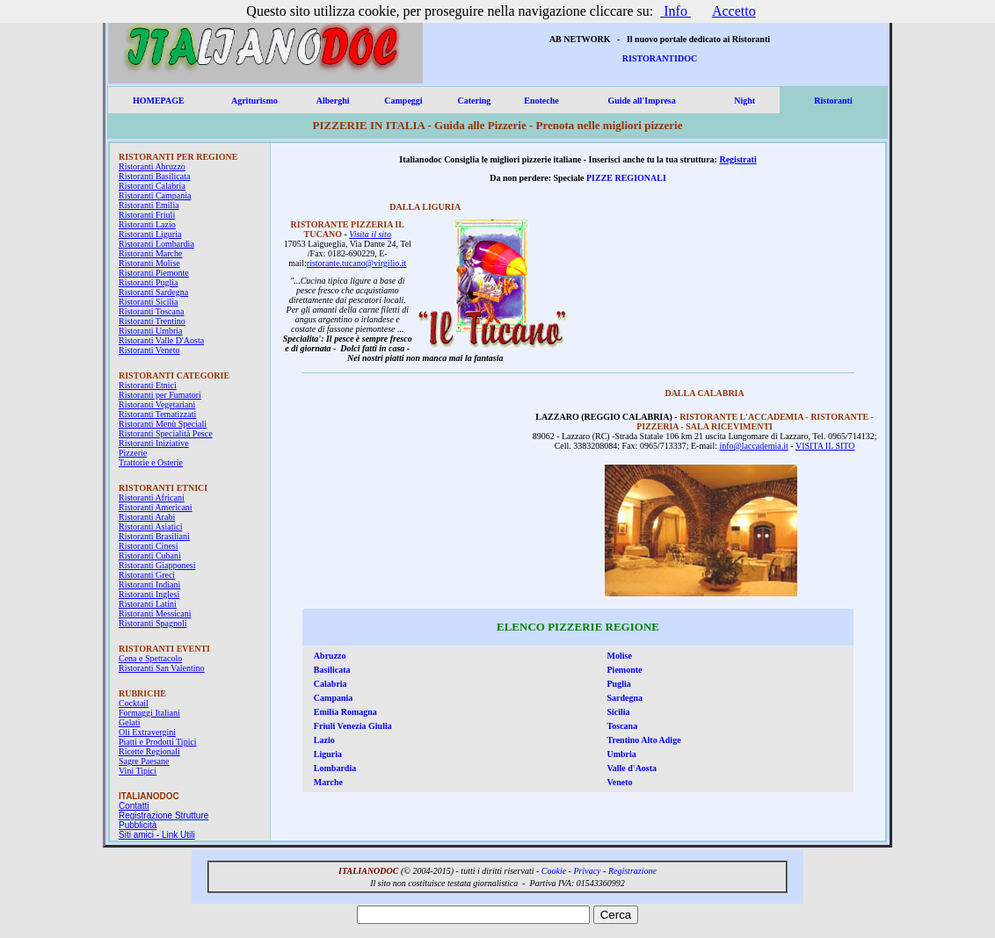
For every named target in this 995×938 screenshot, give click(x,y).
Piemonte (625, 670)
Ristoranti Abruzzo (152, 166)
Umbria (621, 754)
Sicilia (618, 712)
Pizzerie (133, 453)
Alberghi (333, 100)
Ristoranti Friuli (147, 215)
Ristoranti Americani (155, 507)
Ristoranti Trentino (152, 321)
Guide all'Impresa (641, 100)
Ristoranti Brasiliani (154, 536)
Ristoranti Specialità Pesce (166, 433)
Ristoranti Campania (155, 195)
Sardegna (625, 698)
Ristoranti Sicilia (148, 302)
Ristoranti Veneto (149, 350)
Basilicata (332, 670)
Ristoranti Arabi (147, 517)
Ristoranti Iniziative (154, 443)
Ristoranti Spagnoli (153, 623)
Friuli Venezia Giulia (353, 726)
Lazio (324, 740)
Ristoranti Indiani (149, 584)
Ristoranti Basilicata (154, 176)
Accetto (734, 11)
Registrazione (632, 871)
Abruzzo (330, 655)
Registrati (737, 159)
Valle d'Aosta (632, 768)
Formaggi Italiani (149, 713)
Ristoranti (833, 100)
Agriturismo (254, 100)
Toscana (622, 726)
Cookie (553, 871)
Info (675, 11)
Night (744, 100)
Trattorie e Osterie (151, 462)
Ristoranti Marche (150, 253)
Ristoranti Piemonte (154, 273)
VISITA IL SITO (825, 446)
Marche (328, 782)
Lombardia (335, 768)
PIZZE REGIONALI (626, 178)
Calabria (330, 684)
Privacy (586, 871)
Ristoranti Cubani (150, 555)
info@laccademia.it (753, 446)
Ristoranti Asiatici (151, 526)
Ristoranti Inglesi (149, 594)
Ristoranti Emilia (149, 205)
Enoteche (541, 100)
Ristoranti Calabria (152, 186)
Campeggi (403, 100)
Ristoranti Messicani (155, 613)
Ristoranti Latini (148, 604)
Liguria (328, 754)
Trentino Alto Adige (644, 740)
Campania (333, 698)
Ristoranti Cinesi (148, 546)
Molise (619, 655)
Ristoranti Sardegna (153, 292)
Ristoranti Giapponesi (157, 565)
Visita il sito (370, 234)
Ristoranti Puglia (148, 282)
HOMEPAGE (159, 100)
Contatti (134, 806)
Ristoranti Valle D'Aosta (161, 340)
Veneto (620, 782)
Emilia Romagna (345, 712)
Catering (473, 100)
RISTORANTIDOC (659, 58)
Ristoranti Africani (152, 497)
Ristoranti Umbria (151, 331)
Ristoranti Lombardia (156, 244)
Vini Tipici (137, 771)
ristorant (321, 263)
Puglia (619, 684)
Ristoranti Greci (147, 575)
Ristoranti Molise (149, 263)
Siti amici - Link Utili (157, 835)
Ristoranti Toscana (151, 311)
